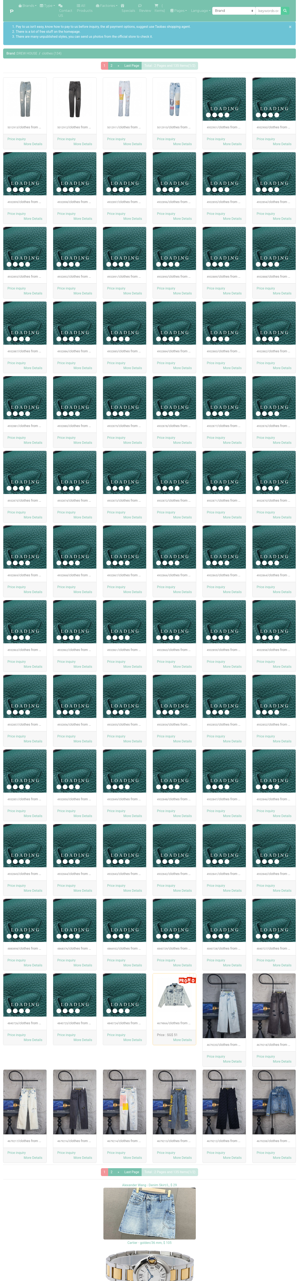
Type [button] (46, 6)
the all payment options (117, 27)
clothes (51, 53)
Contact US (65, 11)
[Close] (290, 27)
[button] (33, 144)
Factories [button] (105, 6)
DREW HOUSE (27, 53)
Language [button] (199, 11)
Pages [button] (177, 11)
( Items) (159, 8)
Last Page (131, 66)
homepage (72, 32)
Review (144, 8)
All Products (84, 8)
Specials (128, 8)
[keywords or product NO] (268, 11)
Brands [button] (26, 6)
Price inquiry (16, 139)
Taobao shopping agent (172, 27)
